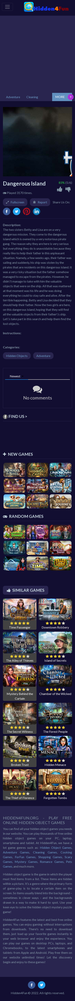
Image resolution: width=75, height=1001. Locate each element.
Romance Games (51, 861)
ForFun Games (25, 857)
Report (42, 202)
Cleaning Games (45, 852)
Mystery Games (26, 861)
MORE (60, 97)
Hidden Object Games (55, 847)
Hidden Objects (17, 356)
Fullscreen (17, 202)
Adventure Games (16, 852)
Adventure (43, 356)
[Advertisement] (37, 53)
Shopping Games (50, 857)
